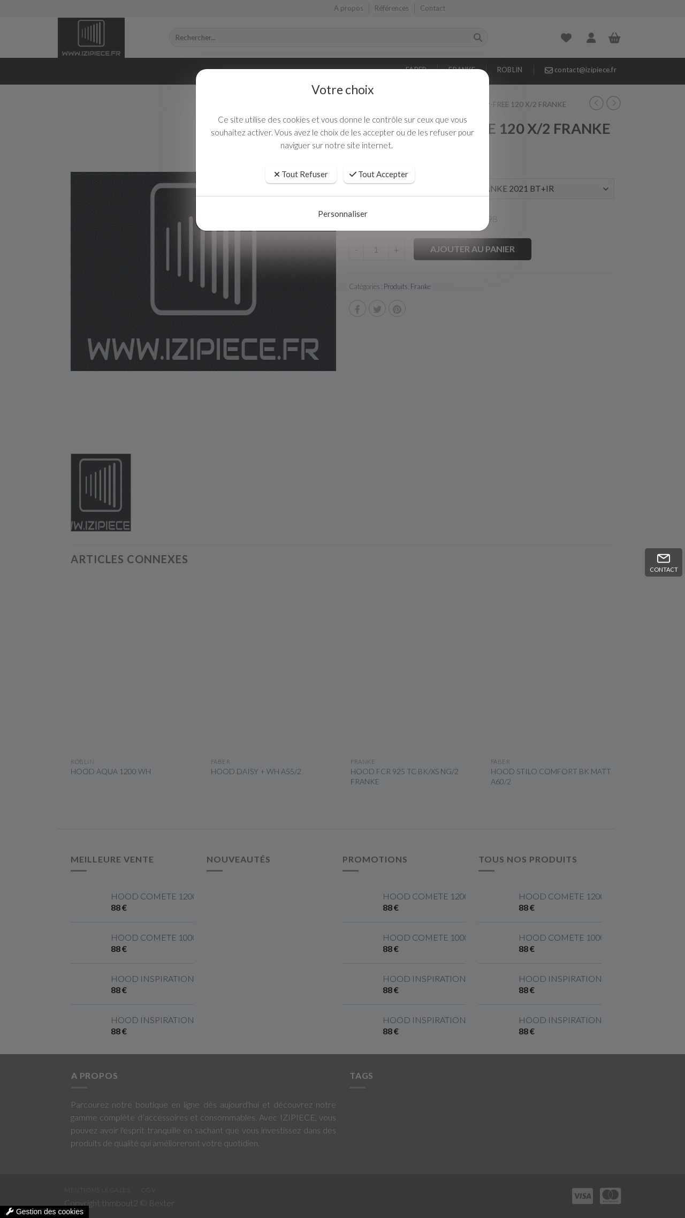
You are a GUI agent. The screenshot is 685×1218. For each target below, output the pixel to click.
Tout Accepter (378, 174)
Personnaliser (343, 213)
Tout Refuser (301, 174)
